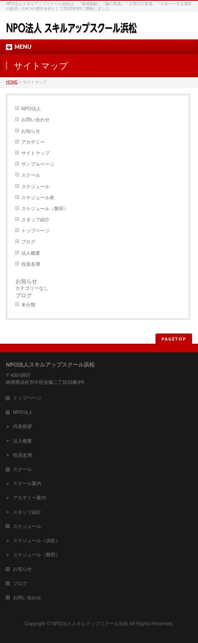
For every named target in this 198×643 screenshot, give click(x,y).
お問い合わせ (35, 119)
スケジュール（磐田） (44, 208)
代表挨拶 (22, 426)
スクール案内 (27, 483)
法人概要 (30, 253)
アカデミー (33, 142)
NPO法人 (31, 108)
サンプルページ (37, 164)
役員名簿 (30, 264)
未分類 (28, 305)
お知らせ (30, 131)
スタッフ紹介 (35, 219)
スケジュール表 (37, 197)
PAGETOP (173, 338)
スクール (30, 175)
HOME (12, 82)
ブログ (28, 242)
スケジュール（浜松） (36, 540)
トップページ (35, 230)
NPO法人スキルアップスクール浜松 (90, 623)
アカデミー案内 (29, 497)
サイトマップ (35, 153)
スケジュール (35, 186)
